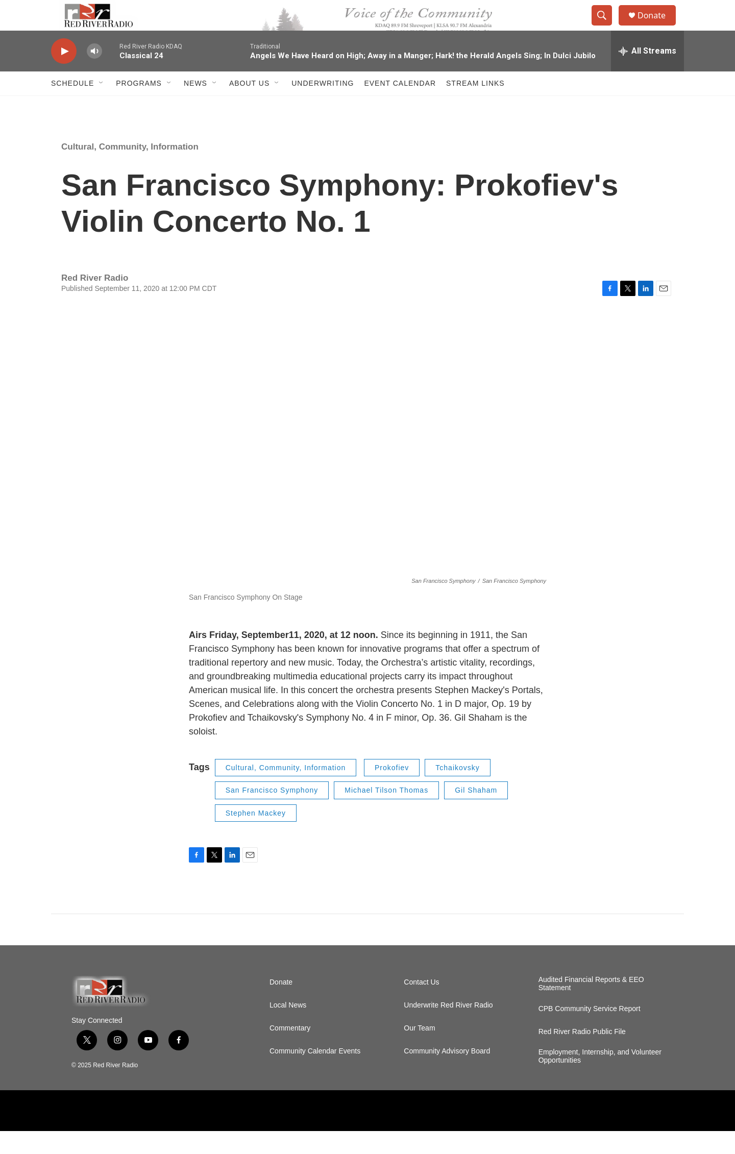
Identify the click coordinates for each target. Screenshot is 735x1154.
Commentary (290, 1051)
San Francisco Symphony (272, 813)
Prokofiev (392, 791)
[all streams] (647, 74)
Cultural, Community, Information (130, 170)
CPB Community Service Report (589, 1032)
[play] (64, 74)
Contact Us (421, 1005)
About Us (249, 106)
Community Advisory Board (447, 1074)
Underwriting (322, 106)
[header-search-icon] (606, 27)
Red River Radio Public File (582, 1055)
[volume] (94, 74)
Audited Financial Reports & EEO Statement (591, 1007)
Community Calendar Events (315, 1074)
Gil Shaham (476, 813)
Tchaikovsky (457, 791)
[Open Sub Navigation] (101, 106)
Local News (288, 1028)
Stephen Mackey (256, 836)
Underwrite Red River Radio (448, 1028)
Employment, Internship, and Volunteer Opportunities (600, 1079)
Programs (139, 106)
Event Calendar (400, 106)
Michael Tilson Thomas (386, 813)
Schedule (72, 106)
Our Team (419, 1051)
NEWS (195, 106)
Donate (658, 26)
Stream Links (475, 106)
